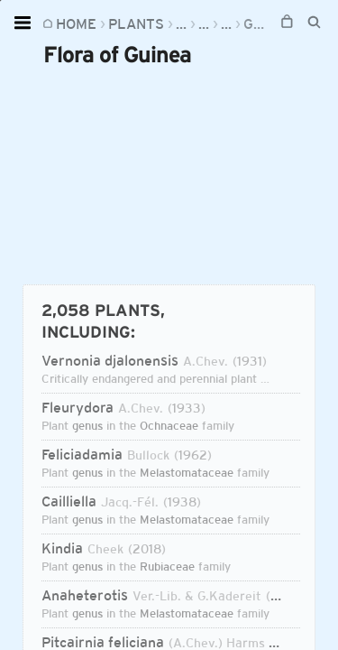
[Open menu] (25, 22)
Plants (136, 23)
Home (76, 23)
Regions (206, 23)
